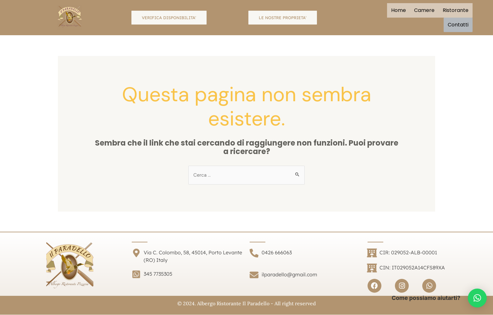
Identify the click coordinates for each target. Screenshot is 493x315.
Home (398, 10)
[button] (477, 298)
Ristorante (455, 10)
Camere (424, 10)
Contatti (458, 24)
